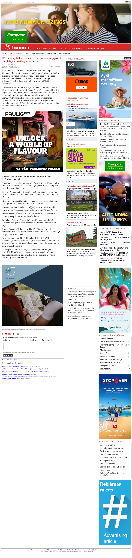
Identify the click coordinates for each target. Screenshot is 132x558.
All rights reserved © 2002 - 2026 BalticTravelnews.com (52, 551)
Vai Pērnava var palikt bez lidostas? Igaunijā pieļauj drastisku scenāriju (21, 370)
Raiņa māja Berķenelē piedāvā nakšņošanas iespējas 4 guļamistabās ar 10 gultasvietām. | (81, 215)
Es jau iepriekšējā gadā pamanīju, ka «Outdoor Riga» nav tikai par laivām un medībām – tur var (80, 310)
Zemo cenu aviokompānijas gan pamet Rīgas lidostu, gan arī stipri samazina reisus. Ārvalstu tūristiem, (81, 294)
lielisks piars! (72, 299)
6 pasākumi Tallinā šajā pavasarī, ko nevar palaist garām (17, 368)
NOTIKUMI (101, 48)
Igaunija (13, 64)
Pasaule (11, 53)
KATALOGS (53, 48)
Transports (19, 53)
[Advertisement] (82, 272)
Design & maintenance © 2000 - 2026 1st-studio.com (80, 551)
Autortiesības (87, 550)
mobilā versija (30, 2)
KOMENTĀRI (8, 334)
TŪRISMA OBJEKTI (75, 48)
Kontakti (78, 550)
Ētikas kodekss (52, 550)
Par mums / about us (38, 550)
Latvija (4, 53)
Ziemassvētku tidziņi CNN (9, 361)
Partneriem (97, 550)
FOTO (38, 48)
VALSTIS (63, 48)
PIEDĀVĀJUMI (90, 48)
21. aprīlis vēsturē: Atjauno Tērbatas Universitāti (15, 375)
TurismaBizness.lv (64, 53)
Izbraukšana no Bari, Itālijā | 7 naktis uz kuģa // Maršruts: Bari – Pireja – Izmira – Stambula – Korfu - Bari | (81, 133)
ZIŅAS (44, 48)
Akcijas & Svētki (51, 53)
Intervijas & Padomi (38, 53)
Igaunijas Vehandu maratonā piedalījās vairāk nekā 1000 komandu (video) (22, 373)
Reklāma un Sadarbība (66, 550)
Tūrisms (27, 53)
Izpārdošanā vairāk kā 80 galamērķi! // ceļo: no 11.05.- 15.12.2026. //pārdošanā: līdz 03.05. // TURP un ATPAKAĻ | (81, 174)
